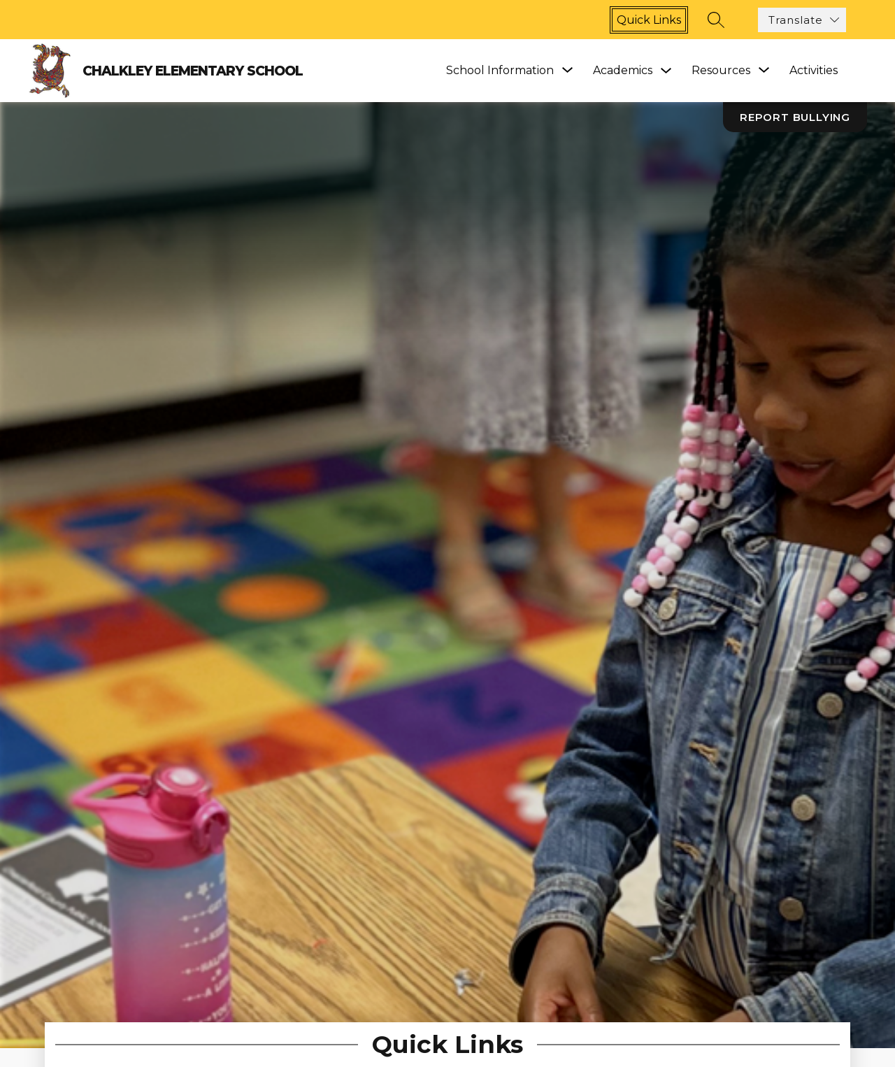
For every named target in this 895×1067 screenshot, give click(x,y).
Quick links (649, 20)
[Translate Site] (802, 20)
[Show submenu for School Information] (500, 70)
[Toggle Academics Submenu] (666, 71)
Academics (622, 70)
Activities (813, 70)
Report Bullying (795, 117)
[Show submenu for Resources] (721, 70)
